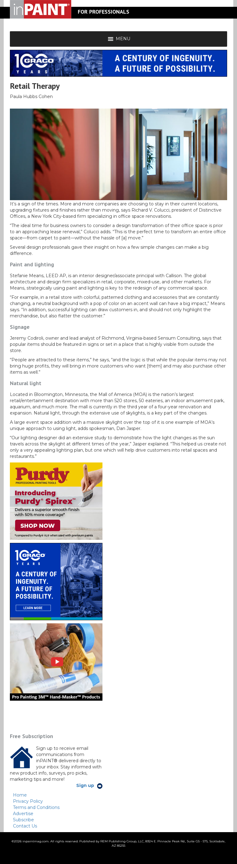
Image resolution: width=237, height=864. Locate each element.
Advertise (23, 813)
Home (20, 795)
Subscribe (23, 820)
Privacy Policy (28, 801)
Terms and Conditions (36, 807)
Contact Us (25, 826)
